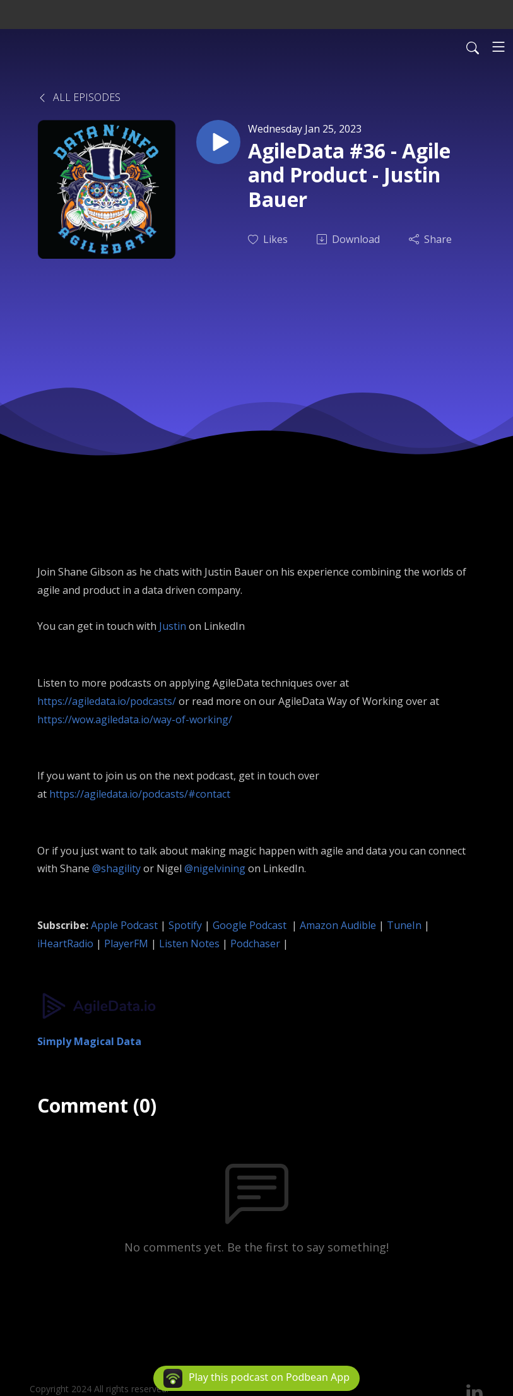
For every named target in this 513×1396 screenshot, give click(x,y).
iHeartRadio (65, 943)
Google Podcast (251, 925)
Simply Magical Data (89, 1041)
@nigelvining (214, 868)
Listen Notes (189, 943)
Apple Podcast (124, 925)
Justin (172, 626)
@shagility (116, 868)
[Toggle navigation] (498, 47)
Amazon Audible (338, 925)
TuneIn (404, 925)
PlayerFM (126, 943)
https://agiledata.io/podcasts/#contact (139, 794)
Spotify (185, 925)
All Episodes (79, 97)
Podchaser (255, 943)
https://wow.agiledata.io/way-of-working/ (134, 719)
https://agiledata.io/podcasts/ (106, 701)
